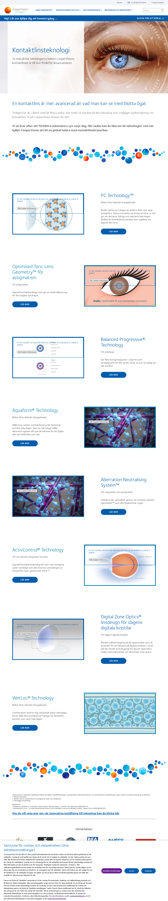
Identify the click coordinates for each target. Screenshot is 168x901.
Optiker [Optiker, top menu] (119, 2)
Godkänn (148, 872)
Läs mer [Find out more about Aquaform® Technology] (24, 443)
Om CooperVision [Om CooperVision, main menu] (91, 10)
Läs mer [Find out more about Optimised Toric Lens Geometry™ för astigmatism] (24, 304)
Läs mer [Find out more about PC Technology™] (113, 231)
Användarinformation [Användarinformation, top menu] (138, 2)
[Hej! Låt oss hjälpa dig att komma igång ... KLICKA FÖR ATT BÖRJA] (84, 18)
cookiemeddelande (77, 897)
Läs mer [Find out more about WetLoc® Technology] (24, 727)
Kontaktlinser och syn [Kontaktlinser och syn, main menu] (67, 10)
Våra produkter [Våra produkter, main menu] (43, 10)
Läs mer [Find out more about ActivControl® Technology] (24, 579)
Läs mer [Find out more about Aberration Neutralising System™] (113, 511)
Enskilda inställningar (112, 872)
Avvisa (131, 872)
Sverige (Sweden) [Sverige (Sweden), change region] (157, 2)
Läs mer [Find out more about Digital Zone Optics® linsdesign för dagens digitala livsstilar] (113, 660)
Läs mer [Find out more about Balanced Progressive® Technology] (113, 374)
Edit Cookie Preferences (27, 208)
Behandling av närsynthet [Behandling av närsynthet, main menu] (118, 10)
